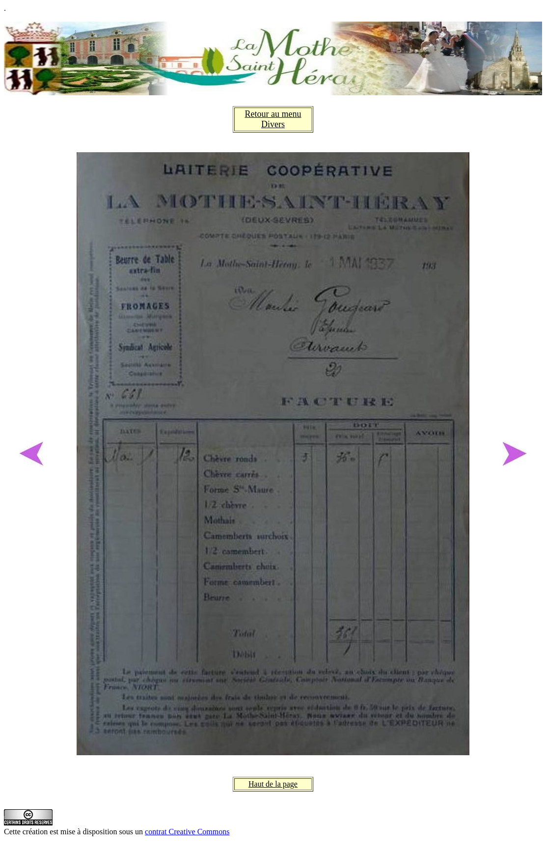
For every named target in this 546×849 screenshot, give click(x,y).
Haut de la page (273, 784)
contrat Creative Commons (187, 831)
